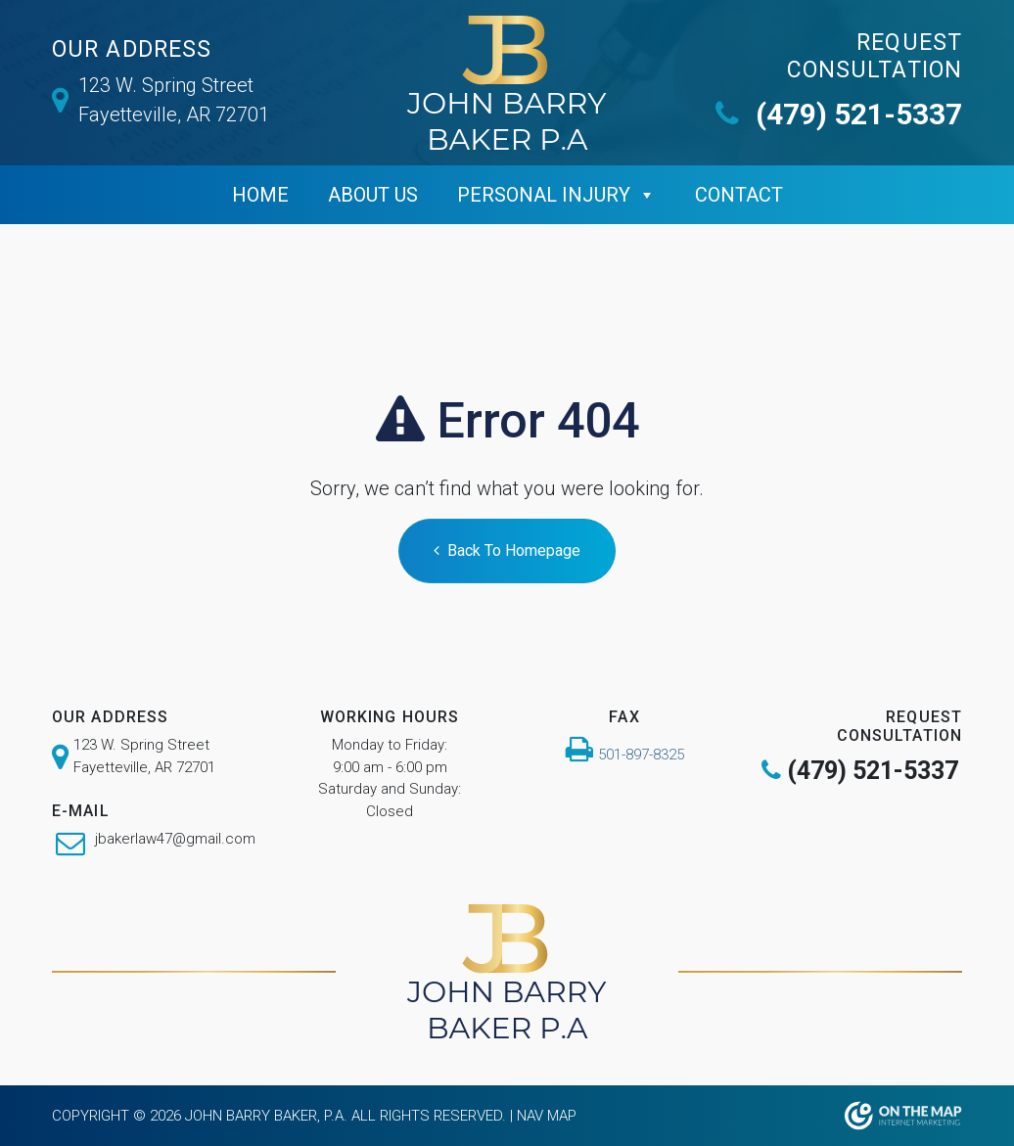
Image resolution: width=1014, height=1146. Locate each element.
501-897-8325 (641, 754)
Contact (739, 194)
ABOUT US (373, 194)
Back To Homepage (507, 550)
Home (260, 194)
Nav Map (546, 1115)
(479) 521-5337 (838, 114)
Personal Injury (543, 194)
